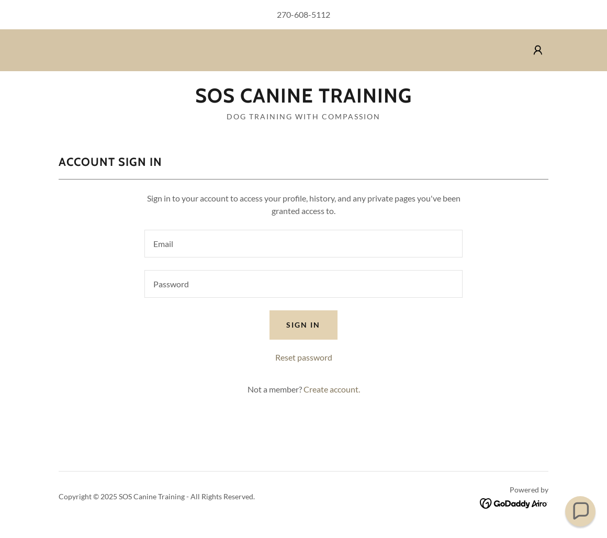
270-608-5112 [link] (303, 14)
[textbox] (303, 243)
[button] (537, 50)
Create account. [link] (332, 389)
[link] (303, 99)
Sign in (303, 324)
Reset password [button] (303, 357)
